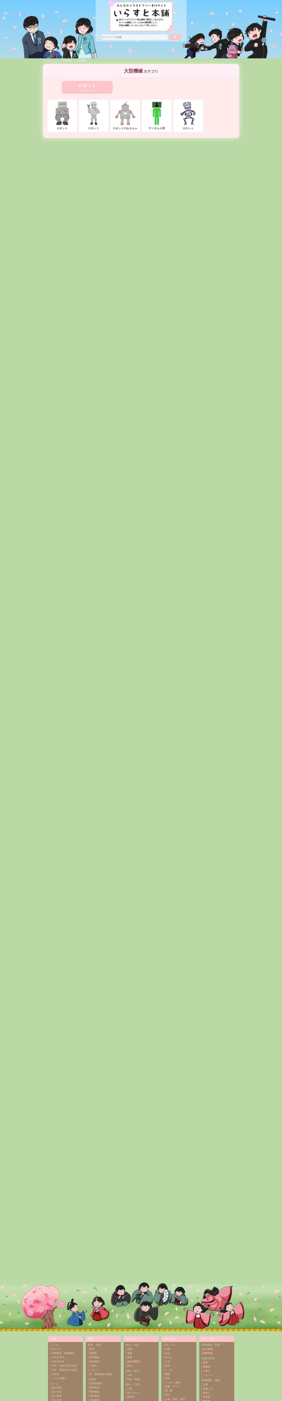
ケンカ (169, 1370)
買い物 (169, 1390)
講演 (129, 1357)
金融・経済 (132, 1370)
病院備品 (94, 1361)
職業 (90, 1338)
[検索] (175, 37)
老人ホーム (133, 1393)
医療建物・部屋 (210, 1344)
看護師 (93, 1353)
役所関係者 (95, 1383)
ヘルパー (94, 1370)
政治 (129, 1365)
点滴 (205, 1384)
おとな (54, 1383)
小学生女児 (57, 1361)
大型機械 (81, 60)
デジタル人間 (156, 116)
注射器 (206, 1397)
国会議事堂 (133, 1361)
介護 (129, 1388)
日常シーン (170, 1344)
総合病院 (208, 1349)
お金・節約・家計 (175, 1399)
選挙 (129, 1353)
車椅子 (206, 1393)
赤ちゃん (56, 1349)
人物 (53, 1338)
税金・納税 (133, 1379)
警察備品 (94, 1391)
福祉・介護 (132, 1384)
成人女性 (56, 1391)
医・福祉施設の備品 (100, 1374)
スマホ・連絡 (172, 1382)
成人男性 (56, 1387)
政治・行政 (132, 1344)
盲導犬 (131, 1397)
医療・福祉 (94, 1344)
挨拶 (167, 1349)
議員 (129, 1349)
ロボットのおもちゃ (125, 116)
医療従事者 (208, 1358)
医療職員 (94, 1357)
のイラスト (87, 87)
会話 (167, 1353)
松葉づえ (208, 1388)
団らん (169, 1357)
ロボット (62, 116)
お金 (129, 1375)
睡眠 (167, 1374)
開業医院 (208, 1353)
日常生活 (169, 1338)
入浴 (167, 1361)
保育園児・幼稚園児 (62, 1353)
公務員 (92, 1379)
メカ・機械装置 (63, 60)
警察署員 (94, 1387)
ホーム (47, 60)
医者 (91, 1349)
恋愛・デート (172, 1386)
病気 (167, 1378)
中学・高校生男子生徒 (64, 1365)
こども (54, 1344)
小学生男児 (57, 1357)
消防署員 (94, 1396)
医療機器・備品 (210, 1380)
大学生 (55, 1374)
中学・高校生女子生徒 (64, 1370)
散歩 (167, 1365)
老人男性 (56, 1396)
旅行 (167, 1395)
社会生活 (131, 1338)
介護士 (93, 1365)
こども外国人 (59, 1378)
